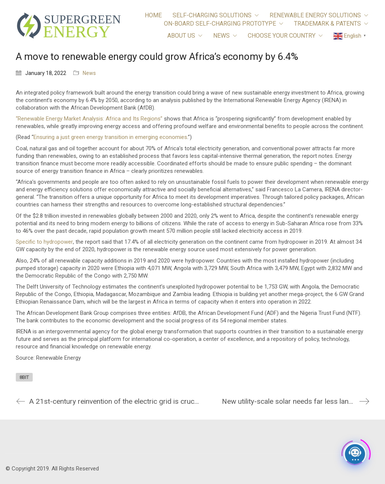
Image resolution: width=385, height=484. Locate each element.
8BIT (24, 377)
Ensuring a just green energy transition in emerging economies (110, 137)
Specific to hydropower (44, 241)
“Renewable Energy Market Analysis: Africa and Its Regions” (89, 118)
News (89, 73)
